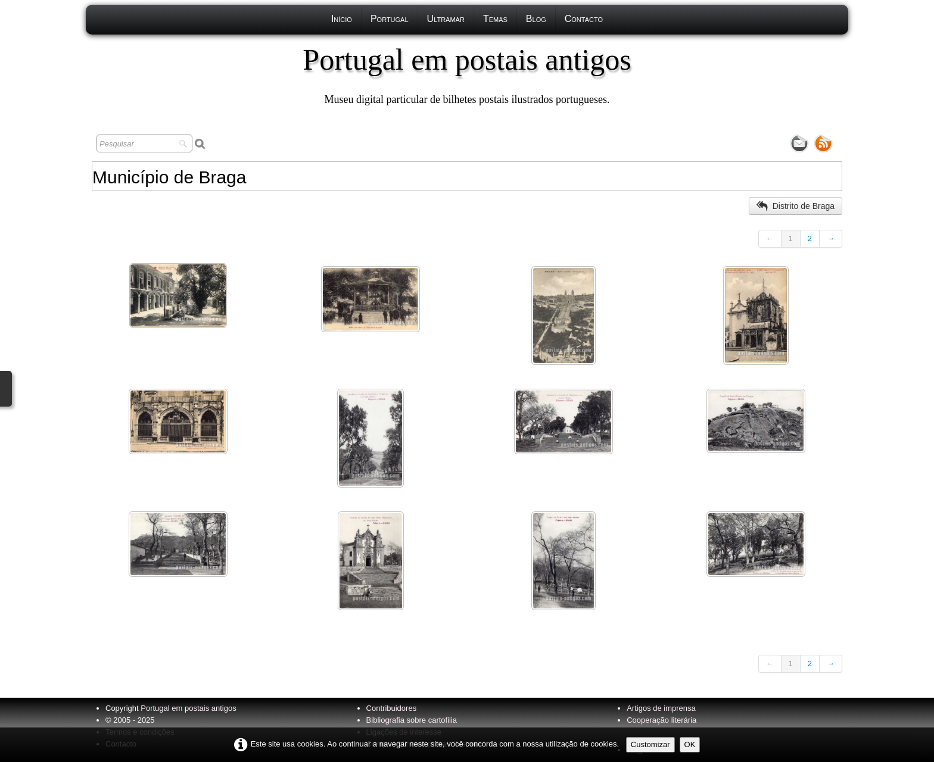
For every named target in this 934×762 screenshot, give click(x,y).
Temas (495, 19)
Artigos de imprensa (661, 708)
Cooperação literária (661, 720)
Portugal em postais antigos (188, 708)
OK (690, 744)
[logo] (467, 74)
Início (341, 19)
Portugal (390, 19)
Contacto (584, 19)
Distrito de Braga (795, 206)
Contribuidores (391, 708)
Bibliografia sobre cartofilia (411, 720)
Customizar (650, 744)
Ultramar (446, 19)
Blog (536, 19)
